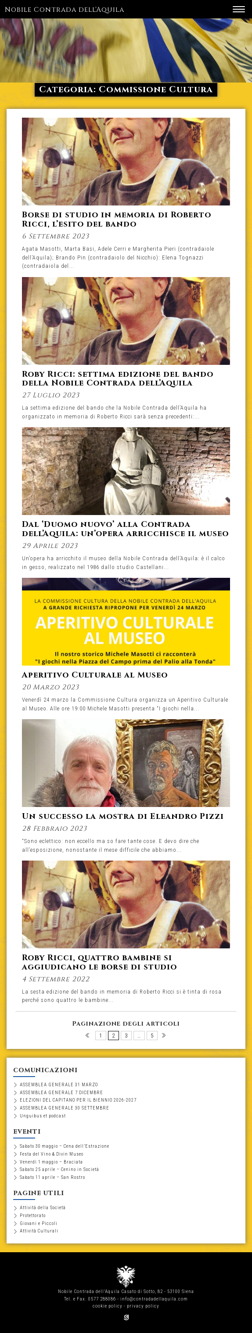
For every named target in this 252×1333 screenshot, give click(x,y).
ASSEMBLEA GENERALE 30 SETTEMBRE (64, 1108)
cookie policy (107, 1306)
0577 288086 (102, 1299)
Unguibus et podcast (43, 1116)
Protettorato (33, 1215)
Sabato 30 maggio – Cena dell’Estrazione (64, 1146)
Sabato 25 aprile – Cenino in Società (59, 1169)
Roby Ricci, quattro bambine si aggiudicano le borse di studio (99, 962)
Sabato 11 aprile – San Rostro (52, 1177)
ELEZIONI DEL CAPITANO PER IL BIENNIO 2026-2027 (78, 1100)
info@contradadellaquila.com (154, 1299)
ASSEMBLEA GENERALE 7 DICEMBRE (61, 1092)
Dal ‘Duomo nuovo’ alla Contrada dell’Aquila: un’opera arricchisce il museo (125, 529)
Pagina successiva (164, 1037)
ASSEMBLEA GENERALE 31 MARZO (59, 1085)
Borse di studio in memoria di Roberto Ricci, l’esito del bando (116, 219)
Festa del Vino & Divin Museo (51, 1154)
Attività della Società (43, 1208)
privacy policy (143, 1306)
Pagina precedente (88, 1037)
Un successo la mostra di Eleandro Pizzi (123, 816)
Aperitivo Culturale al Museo (95, 675)
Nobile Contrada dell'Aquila (64, 10)
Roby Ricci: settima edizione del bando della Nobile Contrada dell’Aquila (117, 379)
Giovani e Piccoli (39, 1223)
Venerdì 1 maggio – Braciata (51, 1162)
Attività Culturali (39, 1231)
